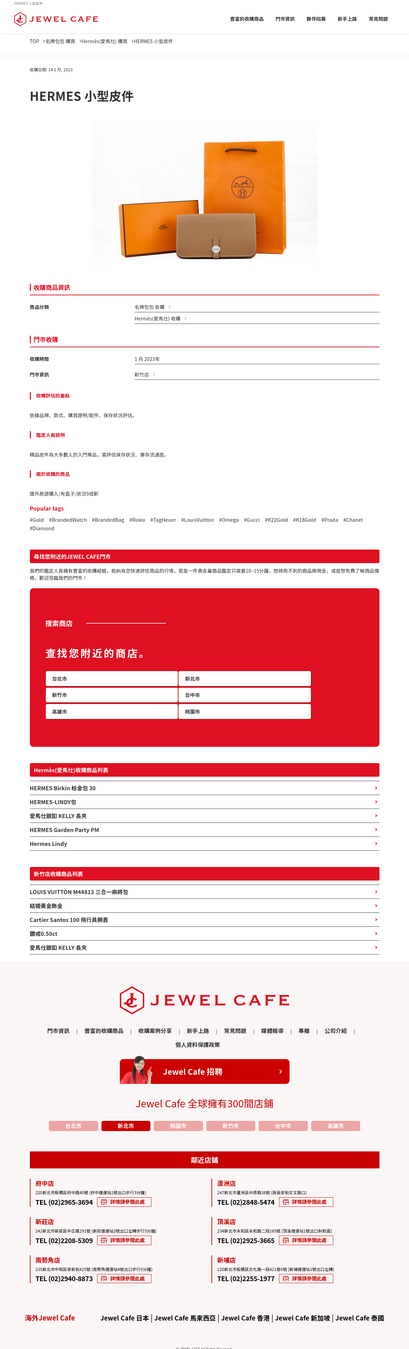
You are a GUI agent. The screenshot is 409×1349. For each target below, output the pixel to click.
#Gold (37, 520)
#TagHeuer (172, 520)
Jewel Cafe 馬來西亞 (182, 1297)
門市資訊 (285, 19)
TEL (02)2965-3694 (70, 1179)
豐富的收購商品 (247, 19)
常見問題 (378, 19)
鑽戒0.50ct (44, 925)
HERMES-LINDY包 (53, 793)
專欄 (268, 1022)
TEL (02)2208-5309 (70, 1218)
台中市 (283, 1103)
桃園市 (178, 1103)
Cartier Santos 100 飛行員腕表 (69, 911)
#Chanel (40, 529)
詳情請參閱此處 (142, 1180)
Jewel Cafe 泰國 (366, 1297)
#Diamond (69, 529)
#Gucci (266, 520)
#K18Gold (322, 520)
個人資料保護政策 (341, 1022)
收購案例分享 (131, 1022)
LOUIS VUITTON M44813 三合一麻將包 (79, 883)
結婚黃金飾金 (46, 897)
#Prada (349, 520)
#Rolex (144, 520)
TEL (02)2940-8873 (70, 1257)
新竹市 (231, 1103)
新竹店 (142, 374)
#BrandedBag (113, 520)
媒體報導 (239, 1022)
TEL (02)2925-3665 (251, 1218)
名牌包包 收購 (150, 306)
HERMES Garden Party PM (64, 821)
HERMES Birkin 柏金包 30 (63, 779)
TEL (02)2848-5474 (251, 1179)
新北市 (126, 1103)
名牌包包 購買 (67, 41)
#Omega (242, 520)
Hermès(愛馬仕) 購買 (115, 41)
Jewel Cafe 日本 (118, 1297)
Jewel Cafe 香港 (246, 1297)
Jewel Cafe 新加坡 (306, 1297)
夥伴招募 (316, 19)
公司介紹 (298, 1022)
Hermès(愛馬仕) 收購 (158, 318)
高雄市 (336, 1103)
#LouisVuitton (208, 520)
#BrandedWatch (70, 520)
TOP (37, 41)
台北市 (73, 1103)
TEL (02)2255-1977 (251, 1257)
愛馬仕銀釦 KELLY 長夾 (58, 807)
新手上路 (347, 19)
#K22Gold (292, 520)
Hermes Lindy (48, 835)
